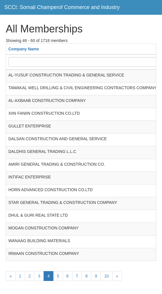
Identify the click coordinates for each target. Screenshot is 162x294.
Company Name (23, 49)
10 (106, 276)
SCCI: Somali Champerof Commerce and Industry (62, 7)
